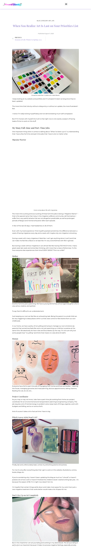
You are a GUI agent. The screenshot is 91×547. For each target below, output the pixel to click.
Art (49, 21)
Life (53, 21)
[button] (66, 4)
